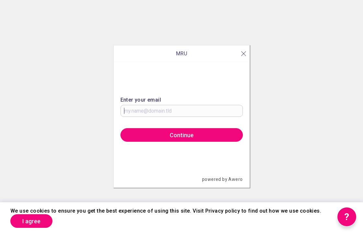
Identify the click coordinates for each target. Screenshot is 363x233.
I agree (31, 221)
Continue (182, 135)
